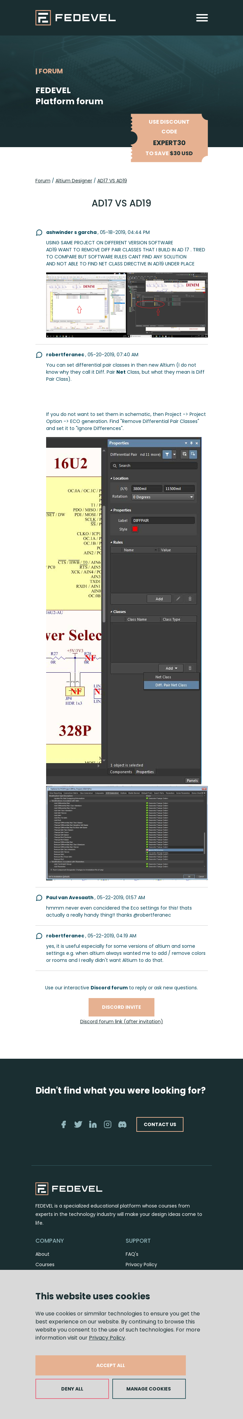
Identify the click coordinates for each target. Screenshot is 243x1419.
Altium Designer (73, 180)
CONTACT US (160, 1124)
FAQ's (132, 1254)
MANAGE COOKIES (148, 1388)
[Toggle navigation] (202, 17)
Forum (42, 180)
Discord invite (121, 1007)
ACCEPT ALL (110, 1365)
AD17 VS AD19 (112, 180)
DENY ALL (72, 1388)
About (42, 1254)
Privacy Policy (107, 1338)
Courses (44, 1264)
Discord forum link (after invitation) (121, 1021)
